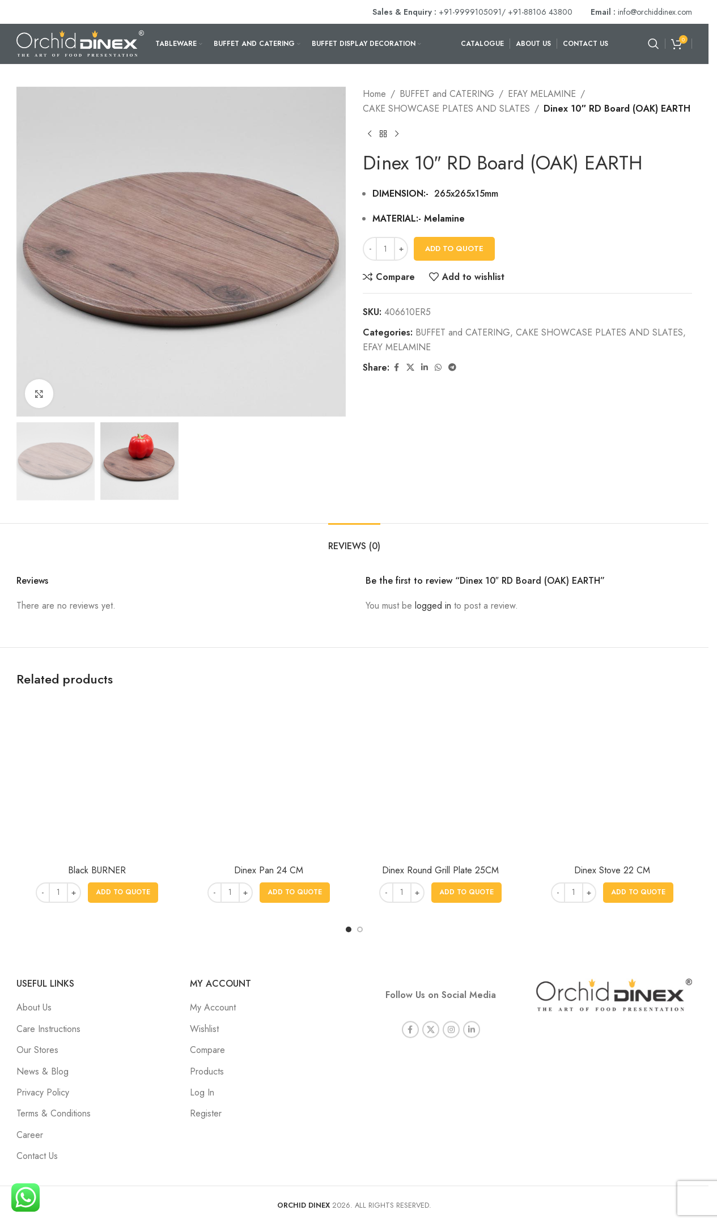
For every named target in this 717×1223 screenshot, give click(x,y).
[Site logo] (80, 42)
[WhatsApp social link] (438, 367)
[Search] (653, 43)
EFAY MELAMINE (542, 93)
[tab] (354, 540)
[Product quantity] (385, 249)
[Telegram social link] (452, 367)
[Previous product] (369, 134)
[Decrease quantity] (370, 249)
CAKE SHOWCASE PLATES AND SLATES (446, 108)
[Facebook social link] (396, 367)
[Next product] (397, 134)
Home (374, 93)
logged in (433, 605)
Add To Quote (454, 248)
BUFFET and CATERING (447, 93)
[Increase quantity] (401, 249)
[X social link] (410, 367)
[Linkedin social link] (424, 367)
